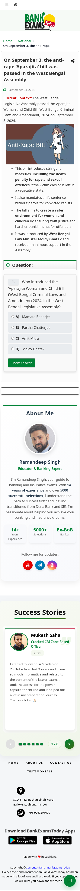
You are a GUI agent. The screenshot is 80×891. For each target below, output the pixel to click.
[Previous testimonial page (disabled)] (10, 745)
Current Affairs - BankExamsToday (48, 868)
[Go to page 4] (33, 745)
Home (8, 41)
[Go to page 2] (24, 745)
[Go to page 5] (37, 745)
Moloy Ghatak (27, 349)
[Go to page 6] (41, 745)
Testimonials (40, 772)
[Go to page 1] (20, 745)
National (25, 41)
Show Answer (22, 363)
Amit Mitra (25, 338)
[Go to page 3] (28, 745)
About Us (34, 763)
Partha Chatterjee (30, 327)
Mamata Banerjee (31, 316)
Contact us (60, 763)
